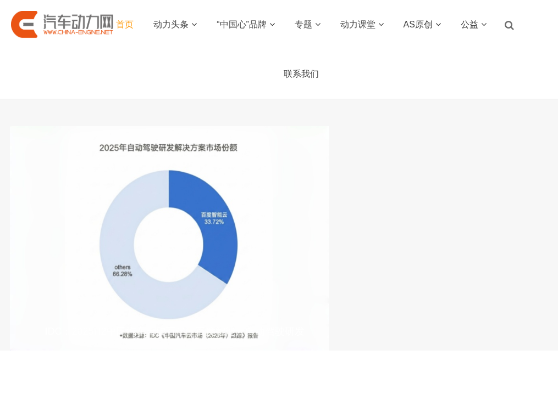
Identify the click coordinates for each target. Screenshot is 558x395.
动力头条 (175, 24)
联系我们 (301, 73)
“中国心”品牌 (246, 24)
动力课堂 (362, 24)
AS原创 (422, 24)
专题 (308, 24)
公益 (474, 24)
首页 (125, 24)
